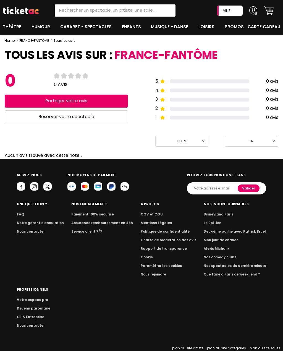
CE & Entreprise (29, 316)
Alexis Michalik (219, 248)
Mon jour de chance (223, 240)
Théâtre (12, 27)
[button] (269, 10)
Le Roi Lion (215, 222)
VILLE (230, 10)
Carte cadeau (264, 27)
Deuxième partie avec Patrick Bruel (236, 231)
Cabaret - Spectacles (86, 27)
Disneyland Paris (221, 214)
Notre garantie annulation (39, 222)
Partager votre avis (66, 101)
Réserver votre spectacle (66, 116)
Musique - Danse (170, 27)
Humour (41, 27)
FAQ (20, 214)
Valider (249, 188)
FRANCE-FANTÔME (34, 40)
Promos (235, 27)
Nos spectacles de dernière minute (236, 265)
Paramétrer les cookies (162, 265)
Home (10, 40)
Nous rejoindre (155, 274)
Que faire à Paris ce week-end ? (233, 274)
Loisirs (207, 27)
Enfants (131, 27)
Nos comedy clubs (222, 257)
